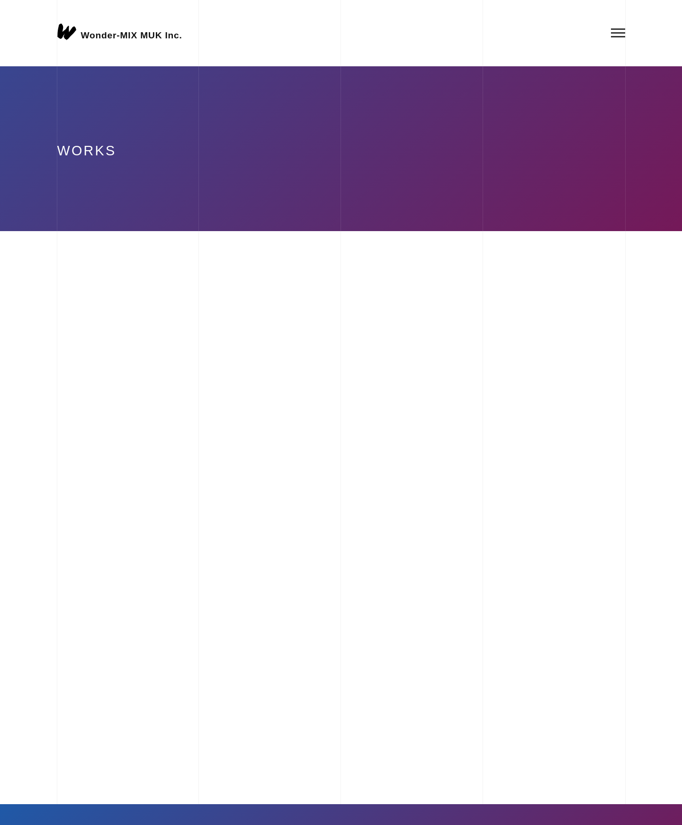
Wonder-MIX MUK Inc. (131, 35)
